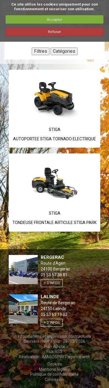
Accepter (54, 19)
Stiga (54, 129)
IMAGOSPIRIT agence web (66, 356)
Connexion (54, 379)
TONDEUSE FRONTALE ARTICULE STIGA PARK (54, 222)
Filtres (40, 51)
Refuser (54, 31)
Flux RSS (54, 351)
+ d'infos (52, 283)
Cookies (54, 364)
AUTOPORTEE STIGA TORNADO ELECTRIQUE (54, 139)
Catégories (64, 51)
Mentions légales (54, 369)
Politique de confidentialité (54, 374)
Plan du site (54, 346)
